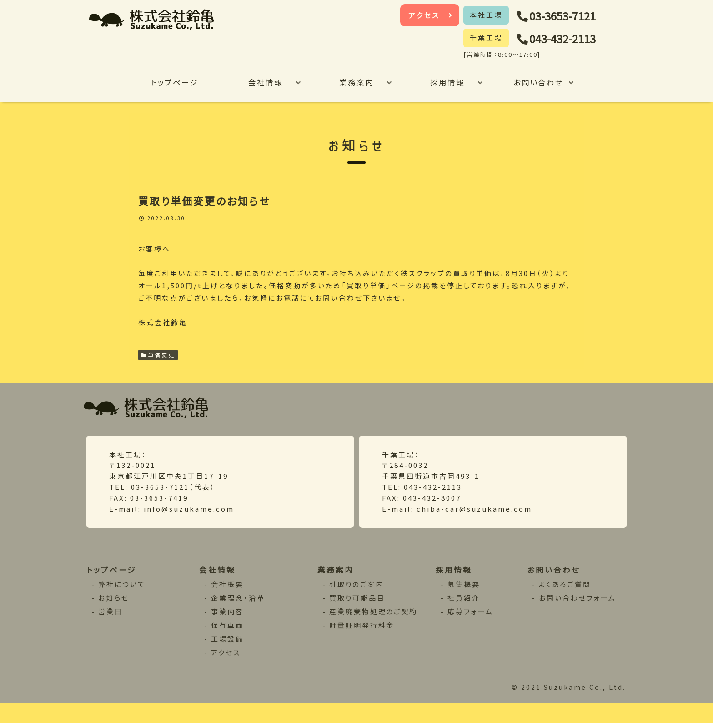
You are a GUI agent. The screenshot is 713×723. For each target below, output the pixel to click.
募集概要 (464, 603)
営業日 (111, 630)
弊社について (122, 603)
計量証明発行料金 (362, 643)
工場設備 (227, 657)
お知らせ (114, 616)
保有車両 (227, 643)
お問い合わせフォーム (578, 616)
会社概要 (227, 603)
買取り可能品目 (357, 616)
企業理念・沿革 (238, 616)
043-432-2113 (568, 38)
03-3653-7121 (568, 16)
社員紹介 (464, 616)
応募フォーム (471, 630)
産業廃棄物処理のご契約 (374, 630)
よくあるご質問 (565, 603)
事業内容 (227, 630)
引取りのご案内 (356, 603)
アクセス (424, 15)
